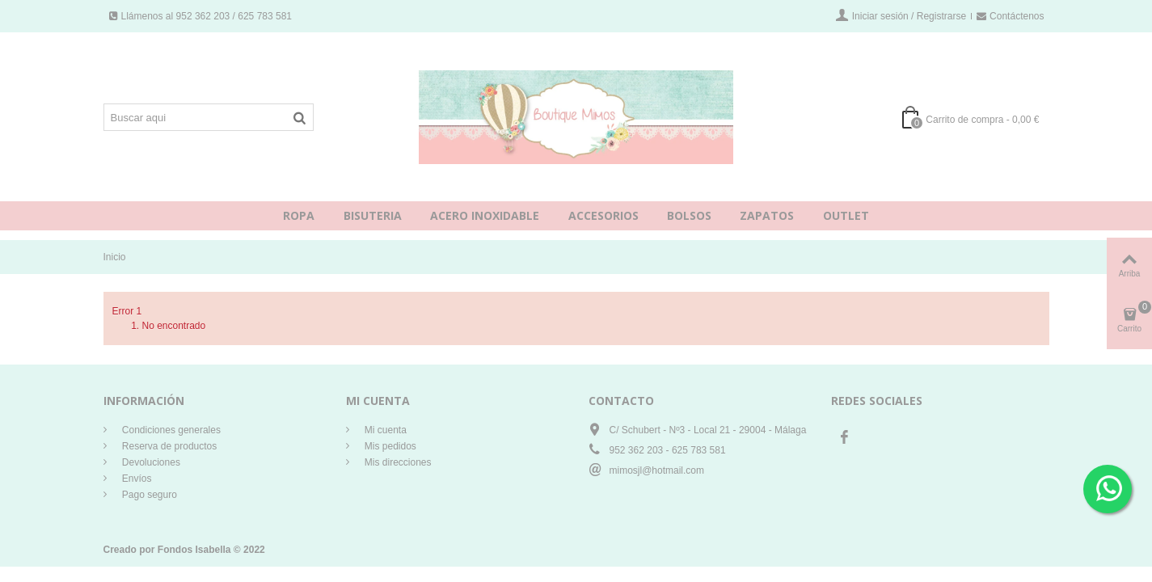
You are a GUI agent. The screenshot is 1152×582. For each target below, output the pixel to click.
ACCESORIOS (603, 215)
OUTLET (846, 215)
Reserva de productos (168, 446)
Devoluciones (150, 462)
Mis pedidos (389, 446)
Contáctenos (1010, 16)
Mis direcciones (397, 462)
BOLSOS (689, 215)
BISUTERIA (373, 215)
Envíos (136, 478)
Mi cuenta (384, 430)
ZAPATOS (767, 215)
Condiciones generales (170, 430)
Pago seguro (148, 494)
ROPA (298, 215)
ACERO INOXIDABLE (484, 215)
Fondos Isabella (194, 549)
